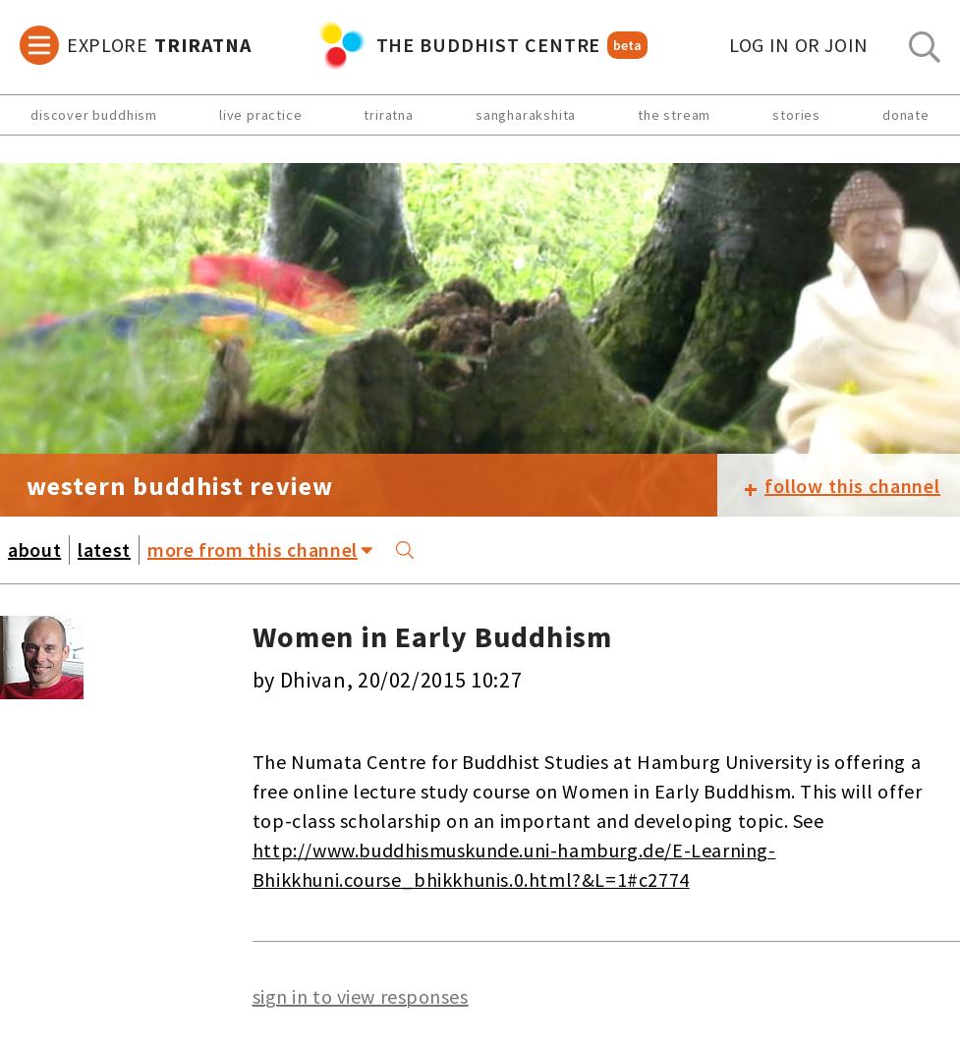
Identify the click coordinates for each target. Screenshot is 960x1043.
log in (799, 45)
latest (104, 549)
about (34, 549)
